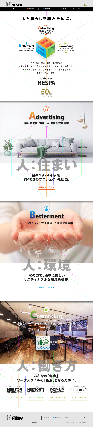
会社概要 (79, 9)
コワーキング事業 (63, 8)
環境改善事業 (46, 8)
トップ (14, 9)
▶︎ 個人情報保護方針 (34, 422)
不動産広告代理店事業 (30, 8)
